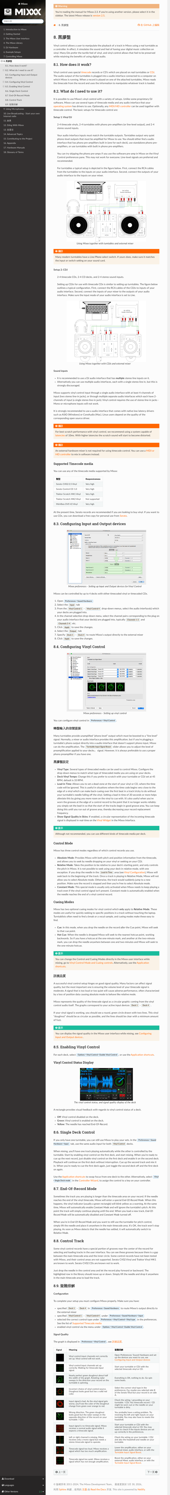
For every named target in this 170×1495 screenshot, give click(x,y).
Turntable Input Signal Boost (128, 1452)
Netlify (141, 1489)
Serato (123, 516)
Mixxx (23, 10)
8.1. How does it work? (16, 66)
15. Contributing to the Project (17, 139)
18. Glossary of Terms (13, 152)
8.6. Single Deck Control (16, 91)
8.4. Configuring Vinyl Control (18, 82)
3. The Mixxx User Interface (16, 38)
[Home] (55, 25)
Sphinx (62, 1489)
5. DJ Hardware (10, 47)
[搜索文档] (23, 21)
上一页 (61, 1472)
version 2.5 (98, 15)
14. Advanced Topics (13, 134)
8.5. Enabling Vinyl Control (16, 86)
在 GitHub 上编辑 (149, 25)
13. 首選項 (8, 130)
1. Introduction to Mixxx (14, 29)
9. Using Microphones (13, 109)
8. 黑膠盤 (6, 61)
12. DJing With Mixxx (13, 125)
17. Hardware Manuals (14, 148)
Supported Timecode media (87, 1323)
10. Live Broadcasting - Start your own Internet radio (21, 114)
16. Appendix (9, 143)
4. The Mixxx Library (13, 43)
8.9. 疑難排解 (11, 104)
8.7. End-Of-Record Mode (17, 95)
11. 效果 (7, 121)
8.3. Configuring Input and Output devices (21, 76)
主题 (84, 1489)
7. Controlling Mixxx (12, 56)
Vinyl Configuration (134, 872)
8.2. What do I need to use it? (18, 70)
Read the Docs (98, 1489)
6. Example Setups (12, 52)
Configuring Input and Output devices (132, 1360)
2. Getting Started (11, 34)
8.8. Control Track (13, 100)
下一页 (152, 1472)
